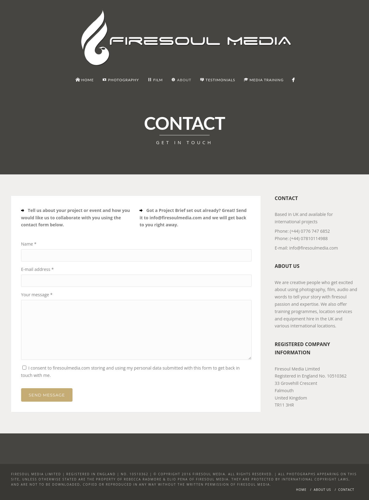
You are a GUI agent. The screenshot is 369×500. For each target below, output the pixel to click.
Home (301, 489)
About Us (322, 489)
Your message (37, 294)
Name (29, 244)
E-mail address (37, 269)
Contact (346, 489)
